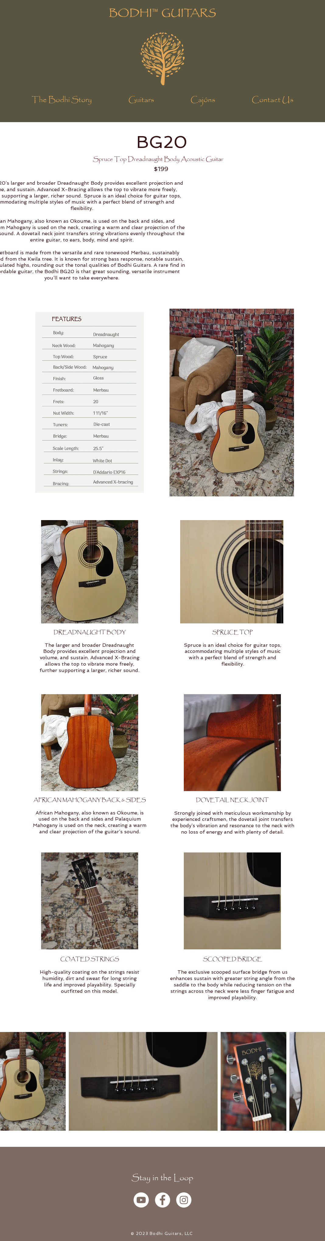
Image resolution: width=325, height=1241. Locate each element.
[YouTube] (141, 1200)
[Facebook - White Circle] (162, 1200)
